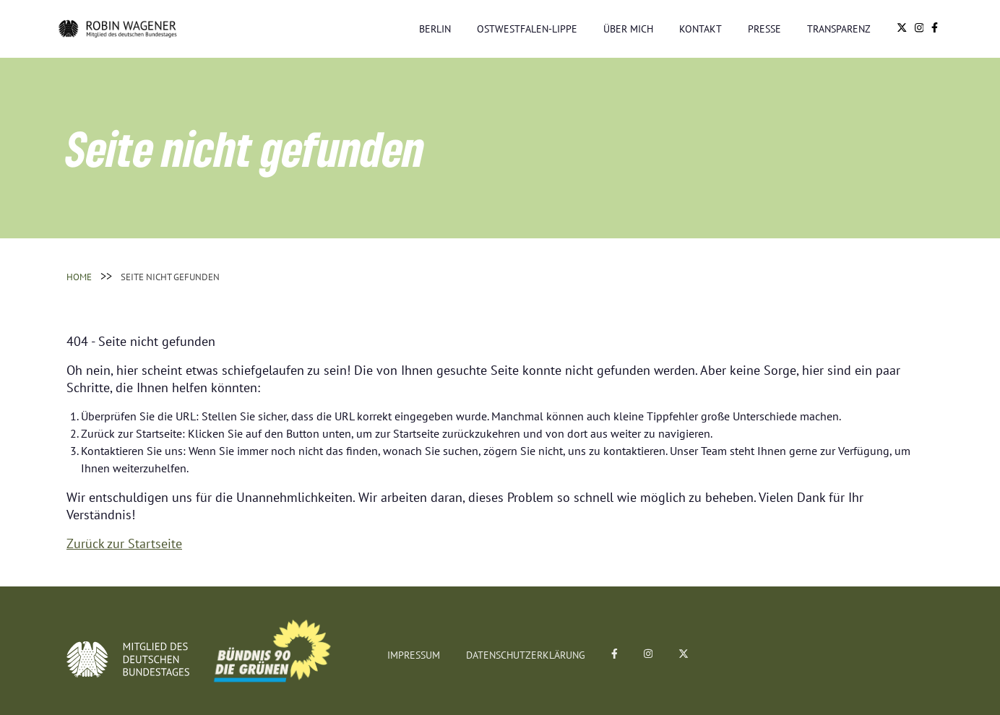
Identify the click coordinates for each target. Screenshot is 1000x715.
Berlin (435, 28)
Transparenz (839, 28)
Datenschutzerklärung (525, 655)
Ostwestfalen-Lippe (527, 28)
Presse (764, 28)
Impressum (413, 655)
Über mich (628, 28)
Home (79, 277)
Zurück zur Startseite (124, 543)
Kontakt (700, 28)
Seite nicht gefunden (170, 277)
